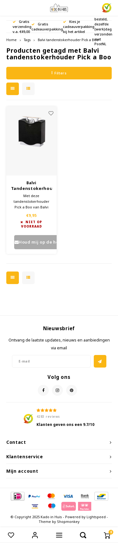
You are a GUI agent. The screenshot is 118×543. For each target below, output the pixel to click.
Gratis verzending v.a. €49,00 (22, 26)
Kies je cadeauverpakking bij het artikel (78, 26)
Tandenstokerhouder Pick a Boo (31, 188)
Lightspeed (96, 516)
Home (11, 40)
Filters (59, 73)
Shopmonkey (68, 521)
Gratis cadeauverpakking (47, 26)
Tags (27, 40)
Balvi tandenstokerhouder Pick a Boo (68, 40)
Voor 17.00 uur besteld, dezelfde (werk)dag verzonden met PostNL (103, 26)
